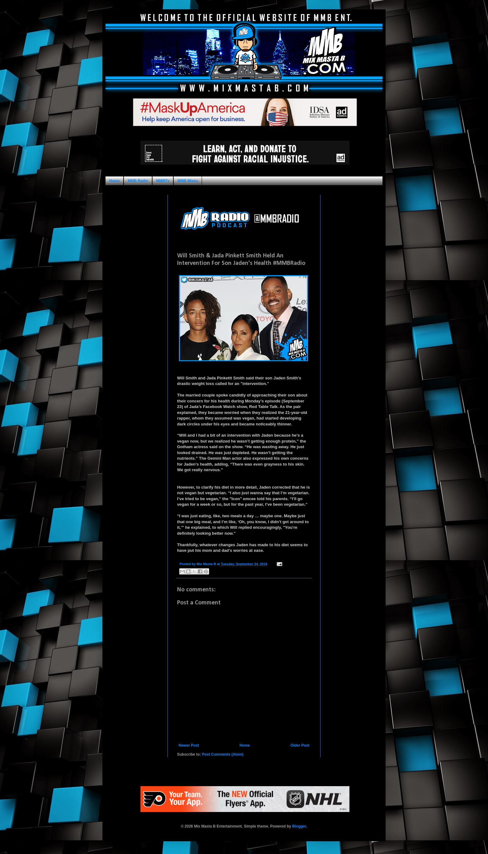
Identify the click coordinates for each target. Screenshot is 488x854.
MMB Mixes (187, 181)
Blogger (299, 826)
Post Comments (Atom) (222, 754)
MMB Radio (138, 181)
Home (114, 181)
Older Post (299, 745)
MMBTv (163, 181)
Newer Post (189, 745)
